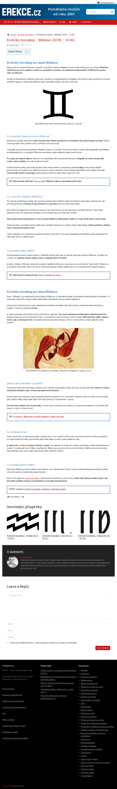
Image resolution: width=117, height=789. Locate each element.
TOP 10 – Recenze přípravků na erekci (22, 22)
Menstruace (86, 707)
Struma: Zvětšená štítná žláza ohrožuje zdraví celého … (57, 684)
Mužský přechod (88, 713)
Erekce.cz (6, 786)
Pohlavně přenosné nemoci (92, 720)
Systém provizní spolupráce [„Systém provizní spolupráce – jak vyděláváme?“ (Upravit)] (14, 707)
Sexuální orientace (88, 746)
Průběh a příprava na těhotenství (94, 730)
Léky (83, 703)
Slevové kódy (8, 689)
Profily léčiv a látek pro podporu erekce (97, 727)
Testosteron (86, 752)
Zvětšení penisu (87, 772)
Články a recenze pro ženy (92, 687)
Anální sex (85, 673)
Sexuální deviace (88, 743)
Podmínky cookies (10, 732)
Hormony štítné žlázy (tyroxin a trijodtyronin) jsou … (54, 697)
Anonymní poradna (89, 677)
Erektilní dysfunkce (89, 693)
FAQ (62, 22)
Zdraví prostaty (87, 766)
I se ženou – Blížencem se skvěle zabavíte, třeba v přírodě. (38, 416)
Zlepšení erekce (87, 769)
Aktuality (84, 670)
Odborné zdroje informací (13, 701)
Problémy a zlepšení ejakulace (94, 723)
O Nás (73, 22)
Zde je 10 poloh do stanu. (49, 275)
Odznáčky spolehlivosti (12, 695)
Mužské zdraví (87, 710)
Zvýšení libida (86, 776)
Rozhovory (85, 739)
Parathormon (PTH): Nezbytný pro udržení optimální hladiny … (58, 678)
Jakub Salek (26, 557)
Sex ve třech (40, 181)
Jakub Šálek (14, 45)
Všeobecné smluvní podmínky (15, 738)
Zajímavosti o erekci (89, 759)
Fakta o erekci (8, 720)
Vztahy (84, 756)
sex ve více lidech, (32, 478)
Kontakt (86, 22)
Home (12, 34)
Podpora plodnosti (89, 717)
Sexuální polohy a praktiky (92, 749)
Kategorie (49, 22)
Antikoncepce (87, 680)
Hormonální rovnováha (90, 700)
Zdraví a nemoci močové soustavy (95, 762)
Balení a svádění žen (89, 683)
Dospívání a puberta (89, 690)
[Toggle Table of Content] (26, 52)
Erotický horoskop (26, 34)
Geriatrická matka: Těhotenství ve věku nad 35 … (57, 690)
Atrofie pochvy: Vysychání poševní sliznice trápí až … (58, 671)
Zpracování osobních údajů (13, 726)
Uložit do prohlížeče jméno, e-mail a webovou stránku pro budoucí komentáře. (43, 642)
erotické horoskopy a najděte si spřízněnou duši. (44, 489)
